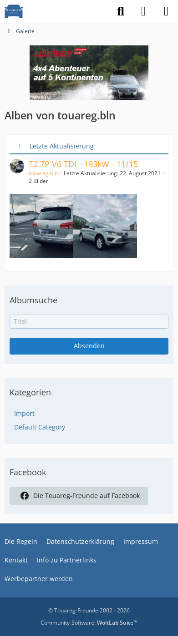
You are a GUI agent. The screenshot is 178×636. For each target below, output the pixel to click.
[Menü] (166, 11)
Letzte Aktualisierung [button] (62, 146)
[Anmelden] (143, 11)
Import (24, 413)
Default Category (39, 427)
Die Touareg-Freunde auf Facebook (79, 495)
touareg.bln (43, 173)
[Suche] (121, 11)
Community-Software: (89, 622)
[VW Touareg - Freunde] (14, 11)
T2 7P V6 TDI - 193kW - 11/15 (83, 163)
